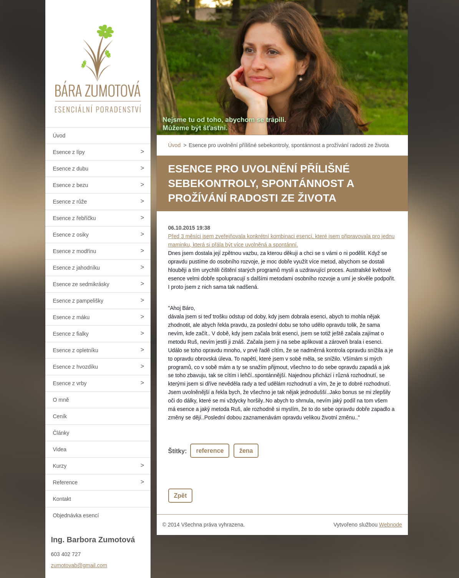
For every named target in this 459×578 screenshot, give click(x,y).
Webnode (390, 525)
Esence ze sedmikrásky (81, 284)
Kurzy (60, 466)
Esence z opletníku (75, 350)
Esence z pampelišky (78, 301)
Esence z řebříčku (74, 218)
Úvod (59, 135)
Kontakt (62, 499)
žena (246, 450)
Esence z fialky (71, 334)
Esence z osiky (71, 235)
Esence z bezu (70, 185)
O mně (61, 400)
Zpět (180, 495)
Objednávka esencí (76, 515)
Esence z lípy (69, 152)
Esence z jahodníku (76, 268)
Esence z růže (70, 202)
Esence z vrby (70, 383)
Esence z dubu (71, 169)
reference (210, 450)
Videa (60, 449)
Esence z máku (71, 317)
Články (61, 433)
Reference (65, 482)
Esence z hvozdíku (75, 367)
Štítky (176, 451)
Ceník (60, 416)
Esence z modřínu (74, 251)
